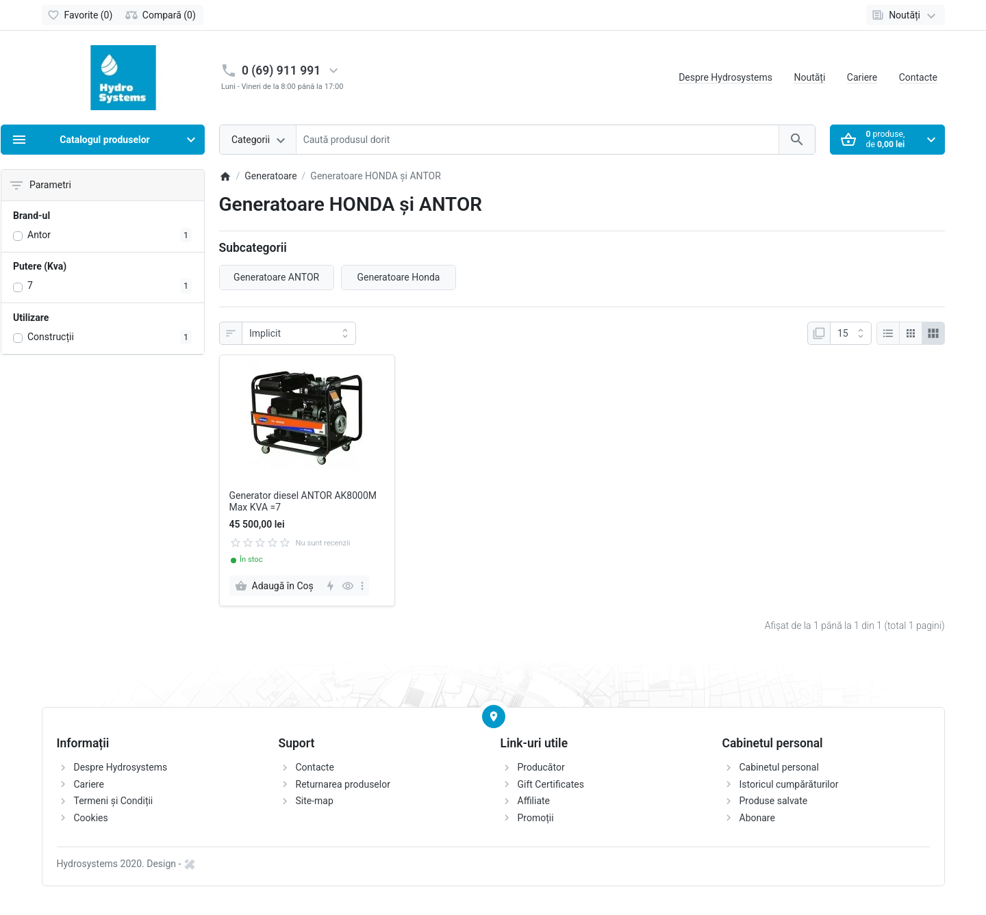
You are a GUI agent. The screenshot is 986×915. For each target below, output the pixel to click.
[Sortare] (299, 333)
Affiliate (534, 800)
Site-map (314, 800)
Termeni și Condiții (113, 800)
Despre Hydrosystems (725, 77)
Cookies (91, 817)
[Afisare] (851, 333)
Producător (541, 767)
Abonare (757, 817)
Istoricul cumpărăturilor (789, 784)
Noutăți (809, 77)
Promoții (536, 817)
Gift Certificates (551, 784)
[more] (362, 586)
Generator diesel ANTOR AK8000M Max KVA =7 (303, 501)
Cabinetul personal (779, 767)
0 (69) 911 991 (281, 70)
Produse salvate (774, 800)
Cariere (862, 77)
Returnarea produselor (343, 784)
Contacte (918, 77)
